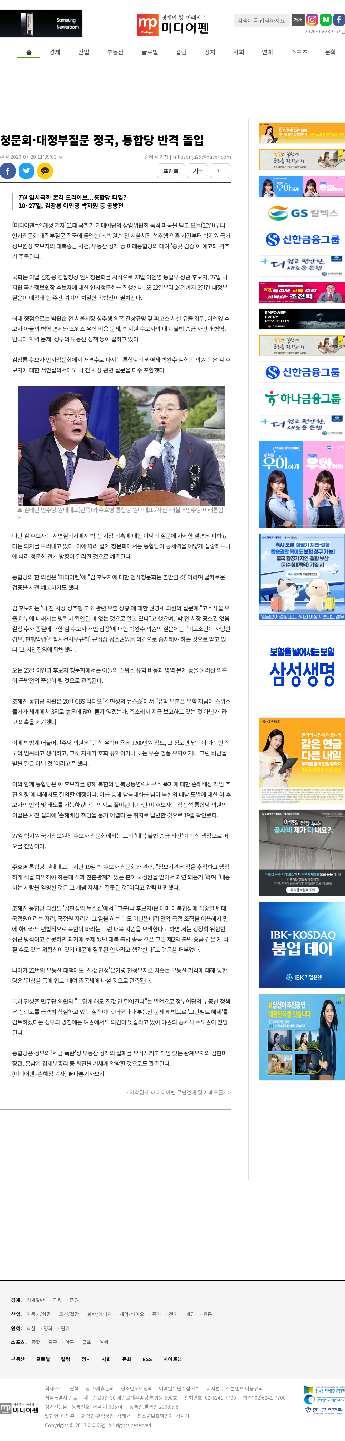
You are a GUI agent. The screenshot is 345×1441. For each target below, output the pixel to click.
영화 (47, 1328)
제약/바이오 (132, 1314)
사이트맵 (173, 1359)
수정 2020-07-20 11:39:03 (31, 157)
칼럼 (181, 52)
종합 (35, 1342)
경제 (54, 52)
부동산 (115, 52)
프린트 (171, 171)
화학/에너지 (99, 1314)
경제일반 (36, 1300)
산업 (83, 52)
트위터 (26, 171)
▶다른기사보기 (86, 1073)
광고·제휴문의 (100, 1388)
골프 (86, 1342)
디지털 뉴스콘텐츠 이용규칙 (234, 1388)
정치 (209, 52)
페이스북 (8, 171)
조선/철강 (69, 1314)
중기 (156, 1314)
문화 (330, 52)
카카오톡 (45, 171)
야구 (69, 1342)
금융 (56, 1300)
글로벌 (149, 52)
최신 (31, 1328)
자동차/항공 (39, 1314)
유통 (207, 1314)
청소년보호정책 (136, 1388)
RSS (147, 1359)
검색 (298, 20)
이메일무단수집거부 (179, 1388)
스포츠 (299, 52)
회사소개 (54, 1388)
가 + (198, 171)
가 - (220, 171)
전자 (173, 1314)
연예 (267, 52)
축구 (52, 1342)
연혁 (74, 1388)
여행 (103, 1342)
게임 (190, 1314)
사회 (238, 52)
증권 (74, 1300)
